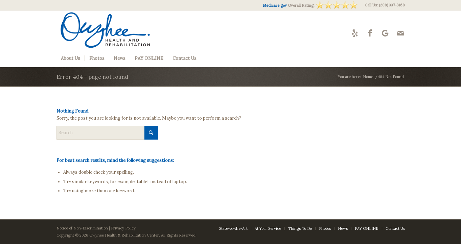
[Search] (107, 133)
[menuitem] (383, 5)
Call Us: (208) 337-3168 (385, 5)
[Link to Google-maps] (385, 33)
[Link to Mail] (400, 33)
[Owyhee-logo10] (118, 30)
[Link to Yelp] (355, 33)
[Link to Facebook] (370, 33)
